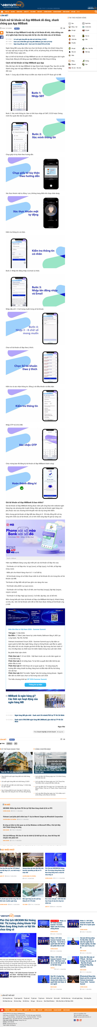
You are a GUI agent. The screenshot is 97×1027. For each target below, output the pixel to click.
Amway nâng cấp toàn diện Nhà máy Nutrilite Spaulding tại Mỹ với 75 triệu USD (33, 870)
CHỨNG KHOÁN (48, 11)
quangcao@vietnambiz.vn (84, 1017)
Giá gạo (33, 1001)
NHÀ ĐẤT (39, 11)
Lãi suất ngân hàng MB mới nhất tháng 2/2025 (15, 781)
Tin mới (7, 804)
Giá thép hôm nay (7, 1001)
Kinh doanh (6, 830)
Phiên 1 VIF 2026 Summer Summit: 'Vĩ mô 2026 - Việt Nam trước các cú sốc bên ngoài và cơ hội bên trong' (23, 974)
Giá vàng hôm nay (7, 998)
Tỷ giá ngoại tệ (18, 998)
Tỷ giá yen (34, 998)
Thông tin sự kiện (35, 685)
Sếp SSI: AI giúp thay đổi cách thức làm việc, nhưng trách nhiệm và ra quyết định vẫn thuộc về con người (58, 980)
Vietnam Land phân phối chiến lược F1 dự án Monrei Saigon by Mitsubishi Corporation (33, 817)
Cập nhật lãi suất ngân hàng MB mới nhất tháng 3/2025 (15, 777)
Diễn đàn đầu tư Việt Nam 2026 (64, 1001)
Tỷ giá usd (26, 998)
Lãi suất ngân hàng (77, 998)
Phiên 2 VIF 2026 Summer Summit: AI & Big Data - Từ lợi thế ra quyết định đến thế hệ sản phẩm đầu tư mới (57, 942)
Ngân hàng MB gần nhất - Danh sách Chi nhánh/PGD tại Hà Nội (32, 44)
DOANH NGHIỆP (57, 11)
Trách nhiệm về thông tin (9, 1025)
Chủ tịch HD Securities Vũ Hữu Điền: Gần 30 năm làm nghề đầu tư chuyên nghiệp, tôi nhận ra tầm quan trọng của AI (88, 943)
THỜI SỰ (7, 11)
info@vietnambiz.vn (12, 1023)
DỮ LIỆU (73, 11)
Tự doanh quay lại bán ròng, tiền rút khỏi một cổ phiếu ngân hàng (10, 900)
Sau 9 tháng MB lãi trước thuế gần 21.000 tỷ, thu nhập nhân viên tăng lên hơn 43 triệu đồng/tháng (16, 791)
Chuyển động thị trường (9, 819)
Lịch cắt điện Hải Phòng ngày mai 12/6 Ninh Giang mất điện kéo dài (50, 777)
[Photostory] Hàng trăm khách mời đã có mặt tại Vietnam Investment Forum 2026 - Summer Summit (88, 980)
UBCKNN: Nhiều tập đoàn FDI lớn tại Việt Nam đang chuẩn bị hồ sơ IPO (27, 808)
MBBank (9, 743)
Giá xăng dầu (87, 998)
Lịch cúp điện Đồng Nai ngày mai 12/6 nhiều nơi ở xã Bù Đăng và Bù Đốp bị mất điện (50, 794)
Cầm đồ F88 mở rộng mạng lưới (12, 772)
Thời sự (52, 968)
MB (16, 743)
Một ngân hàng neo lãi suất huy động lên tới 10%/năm (32, 900)
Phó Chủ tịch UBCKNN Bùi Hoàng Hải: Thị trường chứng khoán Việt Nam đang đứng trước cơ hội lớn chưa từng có (55, 871)
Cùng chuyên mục (43, 749)
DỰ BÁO (13, 11)
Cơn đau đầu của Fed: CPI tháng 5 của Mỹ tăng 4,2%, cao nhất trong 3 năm (10, 870)
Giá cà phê (57, 998)
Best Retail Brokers (49, 1001)
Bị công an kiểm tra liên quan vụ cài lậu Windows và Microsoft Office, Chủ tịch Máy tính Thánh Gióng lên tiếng (32, 826)
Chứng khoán (6, 811)
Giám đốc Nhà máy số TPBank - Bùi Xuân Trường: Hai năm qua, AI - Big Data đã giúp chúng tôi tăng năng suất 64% (88, 962)
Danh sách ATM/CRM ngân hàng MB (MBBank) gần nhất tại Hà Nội (33, 42)
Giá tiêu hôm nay (65, 998)
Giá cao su (39, 1001)
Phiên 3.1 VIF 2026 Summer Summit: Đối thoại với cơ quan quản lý (87, 924)
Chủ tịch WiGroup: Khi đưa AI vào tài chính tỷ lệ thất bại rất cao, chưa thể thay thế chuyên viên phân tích (31, 837)
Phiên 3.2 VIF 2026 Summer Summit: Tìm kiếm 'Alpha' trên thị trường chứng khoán (58, 925)
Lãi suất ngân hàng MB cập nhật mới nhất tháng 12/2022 (30, 39)
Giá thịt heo (26, 1001)
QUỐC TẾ (26, 11)
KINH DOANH (66, 11)
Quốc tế (2, 876)
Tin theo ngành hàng (77, 18)
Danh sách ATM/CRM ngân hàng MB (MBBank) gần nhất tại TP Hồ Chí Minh (39, 721)
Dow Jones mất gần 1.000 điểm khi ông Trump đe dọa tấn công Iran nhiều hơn (55, 901)
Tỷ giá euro (41, 998)
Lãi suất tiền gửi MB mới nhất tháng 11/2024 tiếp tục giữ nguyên (16, 785)
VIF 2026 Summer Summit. (37, 679)
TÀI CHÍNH (33, 11)
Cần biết (4, 15)
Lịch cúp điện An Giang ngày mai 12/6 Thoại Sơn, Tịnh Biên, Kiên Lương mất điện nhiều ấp (50, 782)
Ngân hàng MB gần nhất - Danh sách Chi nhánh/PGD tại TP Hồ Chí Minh (39, 715)
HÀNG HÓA (19, 11)
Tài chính (25, 904)
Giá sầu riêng (17, 1001)
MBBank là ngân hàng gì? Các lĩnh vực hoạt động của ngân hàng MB (23, 699)
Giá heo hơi (49, 998)
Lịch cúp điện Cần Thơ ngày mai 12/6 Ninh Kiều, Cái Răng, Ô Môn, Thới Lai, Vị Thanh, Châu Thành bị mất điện (50, 788)
